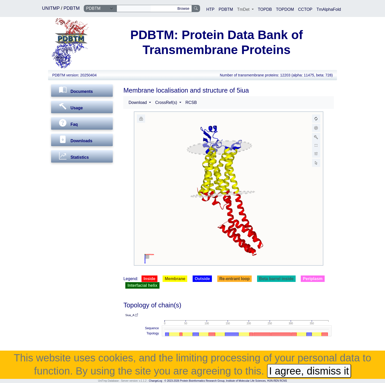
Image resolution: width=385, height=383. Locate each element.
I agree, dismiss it (309, 371)
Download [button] (138, 102)
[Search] (134, 8)
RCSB (191, 102)
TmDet (243, 9)
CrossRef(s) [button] (166, 102)
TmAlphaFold (328, 9)
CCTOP (305, 9)
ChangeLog (155, 380)
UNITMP (51, 8)
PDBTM (71, 8)
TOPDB (265, 9)
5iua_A (131, 315)
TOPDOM (285, 9)
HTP (210, 9)
